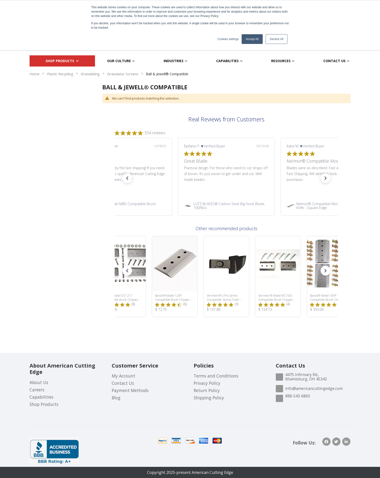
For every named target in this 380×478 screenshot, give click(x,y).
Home (35, 73)
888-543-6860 (297, 396)
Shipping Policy (209, 398)
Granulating (90, 73)
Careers (37, 390)
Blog (116, 398)
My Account (123, 376)
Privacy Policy (207, 383)
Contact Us (123, 383)
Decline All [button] (276, 39)
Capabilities (41, 397)
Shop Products (44, 404)
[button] (127, 178)
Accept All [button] (252, 39)
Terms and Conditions (216, 376)
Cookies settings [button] (228, 39)
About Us (39, 382)
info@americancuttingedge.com (314, 388)
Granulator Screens (122, 73)
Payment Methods (130, 390)
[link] (123, 206)
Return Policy (207, 390)
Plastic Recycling (60, 73)
